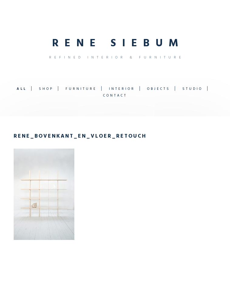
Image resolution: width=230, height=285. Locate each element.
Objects (158, 89)
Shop (46, 89)
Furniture (81, 89)
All (22, 89)
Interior (122, 89)
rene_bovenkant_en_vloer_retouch (80, 136)
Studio (192, 89)
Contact (115, 95)
